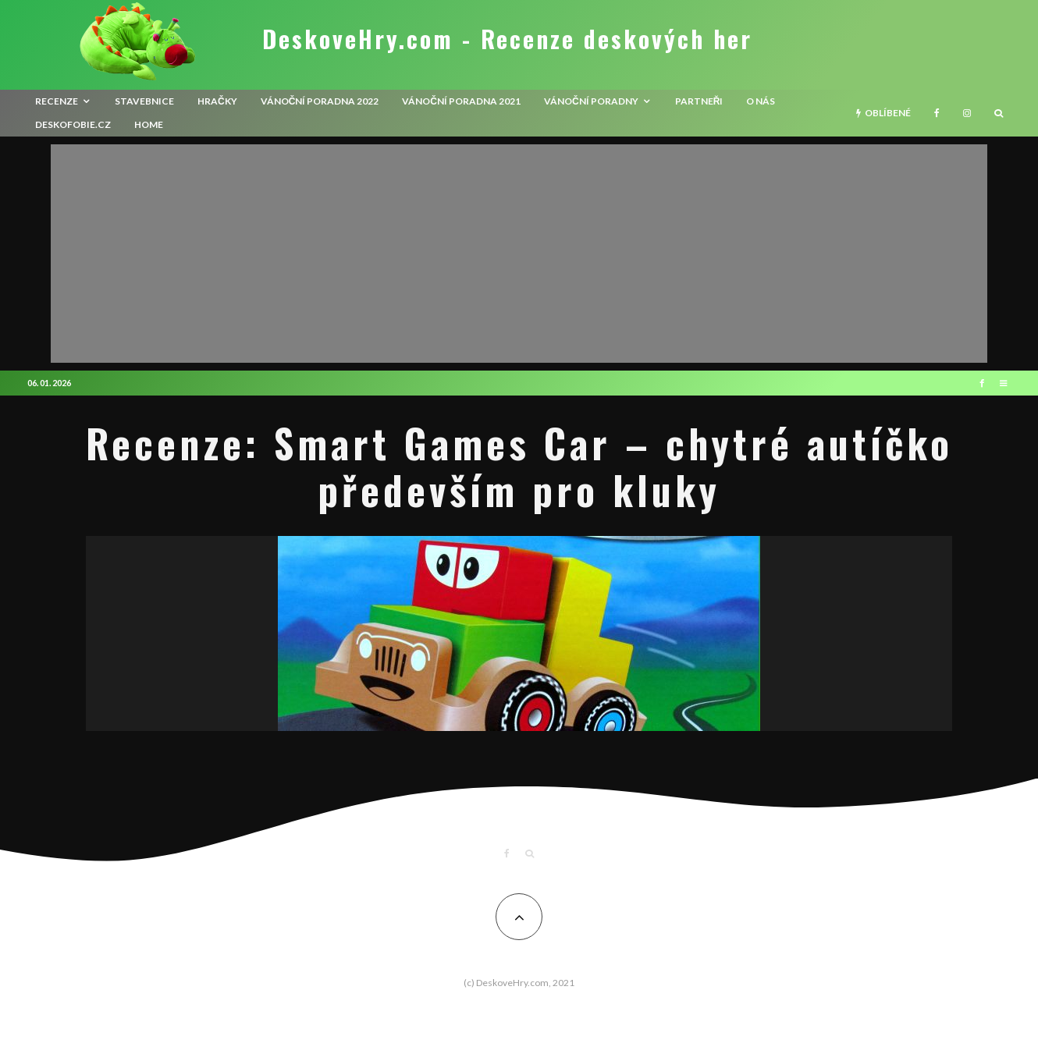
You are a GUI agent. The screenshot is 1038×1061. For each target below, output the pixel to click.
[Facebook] (936, 113)
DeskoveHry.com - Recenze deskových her (507, 39)
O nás (760, 101)
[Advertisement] (519, 253)
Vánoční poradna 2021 (461, 101)
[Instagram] (967, 113)
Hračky (217, 101)
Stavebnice (144, 101)
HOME (148, 124)
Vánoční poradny (591, 101)
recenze (56, 101)
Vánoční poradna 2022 (320, 101)
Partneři (699, 101)
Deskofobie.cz (73, 124)
